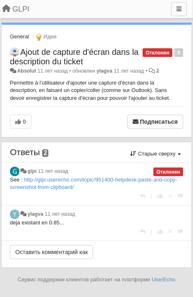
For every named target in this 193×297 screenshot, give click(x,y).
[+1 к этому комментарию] (160, 196)
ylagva (104, 71)
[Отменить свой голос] (170, 196)
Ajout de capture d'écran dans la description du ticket (74, 56)
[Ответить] (142, 196)
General (19, 36)
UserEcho (163, 279)
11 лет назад (53, 171)
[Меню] (179, 9)
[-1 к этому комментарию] (180, 196)
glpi (31, 171)
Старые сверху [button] (155, 154)
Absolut (26, 71)
